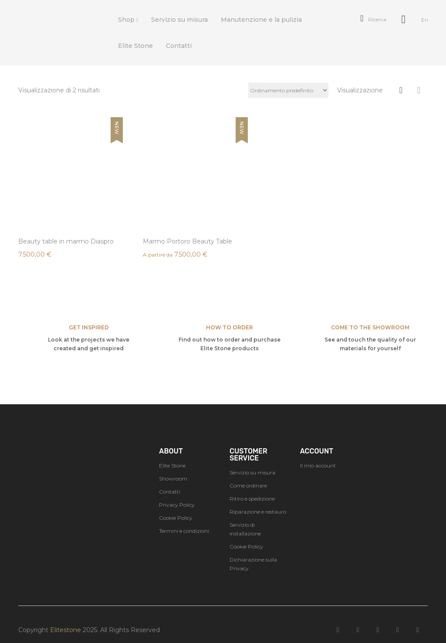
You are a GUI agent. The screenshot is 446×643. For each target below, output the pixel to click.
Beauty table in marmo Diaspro (53, 227)
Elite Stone (172, 454)
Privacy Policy (177, 494)
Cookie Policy (176, 507)
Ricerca (373, 19)
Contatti (169, 480)
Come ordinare (248, 474)
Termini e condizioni (184, 520)
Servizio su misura (252, 461)
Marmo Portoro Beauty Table (160, 227)
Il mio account (318, 454)
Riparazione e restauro (258, 500)
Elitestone (65, 619)
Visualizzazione (360, 90)
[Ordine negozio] (288, 90)
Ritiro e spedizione (252, 487)
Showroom (173, 467)
